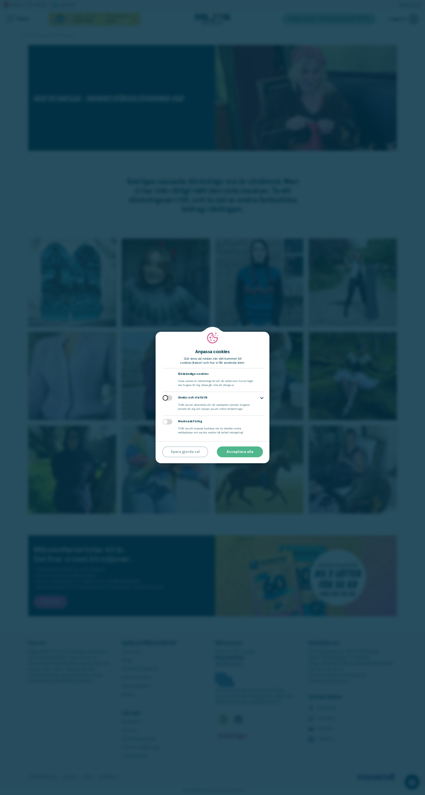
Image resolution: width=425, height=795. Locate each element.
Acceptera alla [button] (240, 452)
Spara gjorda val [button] (185, 452)
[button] (261, 398)
